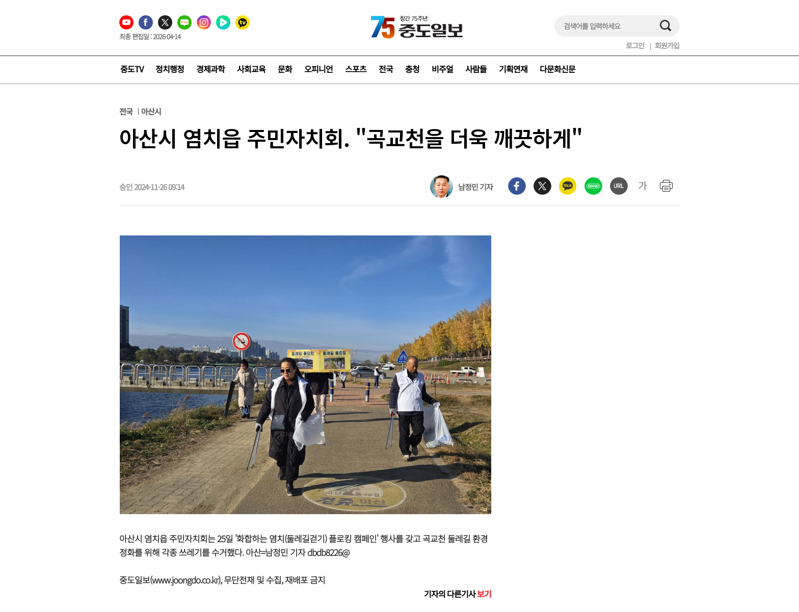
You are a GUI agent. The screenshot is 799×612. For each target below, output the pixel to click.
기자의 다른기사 (457, 594)
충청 (412, 69)
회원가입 (667, 45)
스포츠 (355, 69)
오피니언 (318, 69)
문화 (285, 69)
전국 (386, 69)
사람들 (476, 69)
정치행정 (169, 69)
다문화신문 (557, 69)
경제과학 (210, 69)
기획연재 (513, 69)
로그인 (635, 45)
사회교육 (251, 69)
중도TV (131, 69)
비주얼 (442, 69)
